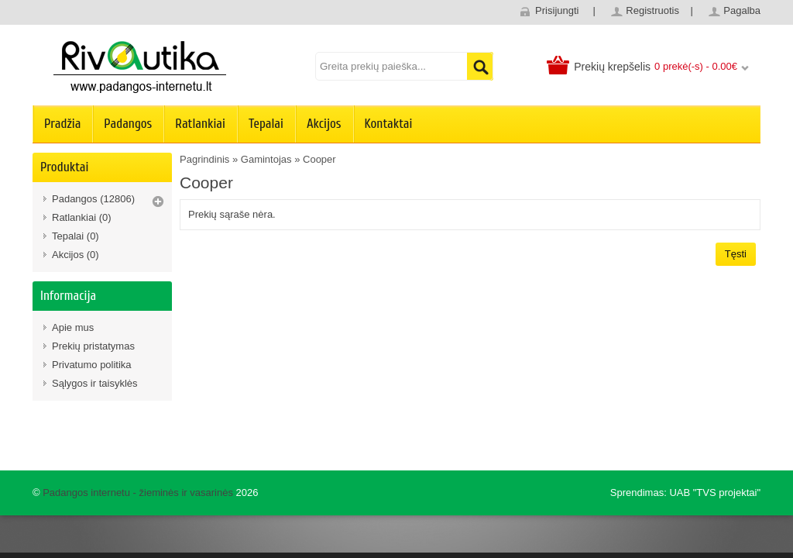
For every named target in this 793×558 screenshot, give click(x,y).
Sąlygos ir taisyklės (95, 383)
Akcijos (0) (75, 254)
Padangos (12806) (93, 199)
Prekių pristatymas (93, 346)
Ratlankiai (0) (82, 217)
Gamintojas (266, 159)
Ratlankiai (200, 123)
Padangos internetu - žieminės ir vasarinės (138, 492)
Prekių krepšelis (612, 66)
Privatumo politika (92, 364)
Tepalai (266, 123)
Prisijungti (556, 10)
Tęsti (736, 254)
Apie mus (73, 327)
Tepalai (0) (75, 236)
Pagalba (741, 10)
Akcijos (324, 123)
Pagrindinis (204, 159)
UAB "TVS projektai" (714, 492)
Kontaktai (389, 123)
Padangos (128, 123)
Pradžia (62, 123)
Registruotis (652, 10)
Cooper (319, 159)
